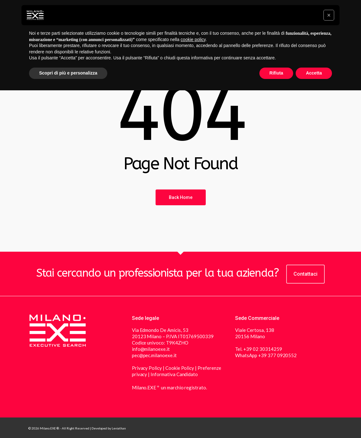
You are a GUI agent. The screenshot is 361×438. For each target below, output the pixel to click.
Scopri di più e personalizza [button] (68, 72)
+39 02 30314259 (262, 349)
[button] (329, 15)
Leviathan (119, 428)
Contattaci (305, 274)
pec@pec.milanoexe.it (154, 355)
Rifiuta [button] (276, 72)
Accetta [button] (314, 72)
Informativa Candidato (174, 374)
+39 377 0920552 (277, 355)
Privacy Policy (147, 368)
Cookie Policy (179, 368)
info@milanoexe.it (151, 349)
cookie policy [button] (192, 39)
